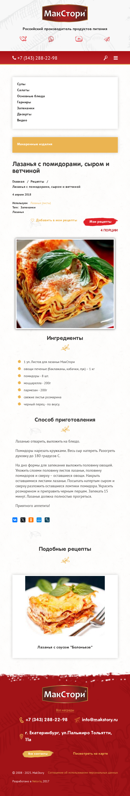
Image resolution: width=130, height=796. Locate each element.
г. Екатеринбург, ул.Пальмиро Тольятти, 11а (68, 736)
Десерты (24, 114)
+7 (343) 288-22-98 (47, 720)
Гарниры (24, 102)
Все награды (65, 710)
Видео (22, 120)
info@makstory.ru (100, 720)
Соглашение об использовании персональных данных (83, 772)
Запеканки (26, 108)
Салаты (23, 90)
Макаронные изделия (34, 144)
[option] (65, 616)
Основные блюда (31, 96)
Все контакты (38, 753)
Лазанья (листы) (40, 203)
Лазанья (18, 212)
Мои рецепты (100, 221)
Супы (21, 84)
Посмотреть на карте (90, 753)
